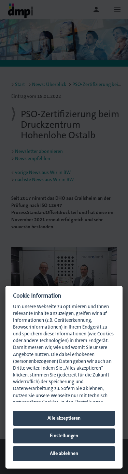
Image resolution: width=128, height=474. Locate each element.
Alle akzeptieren (64, 418)
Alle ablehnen (64, 453)
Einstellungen (64, 436)
